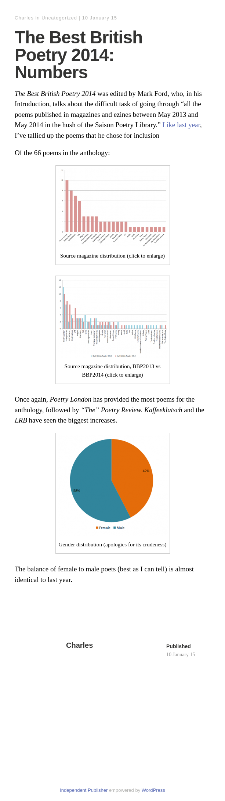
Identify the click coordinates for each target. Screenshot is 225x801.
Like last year (181, 125)
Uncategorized (59, 18)
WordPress (153, 790)
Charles (24, 18)
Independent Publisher (84, 790)
